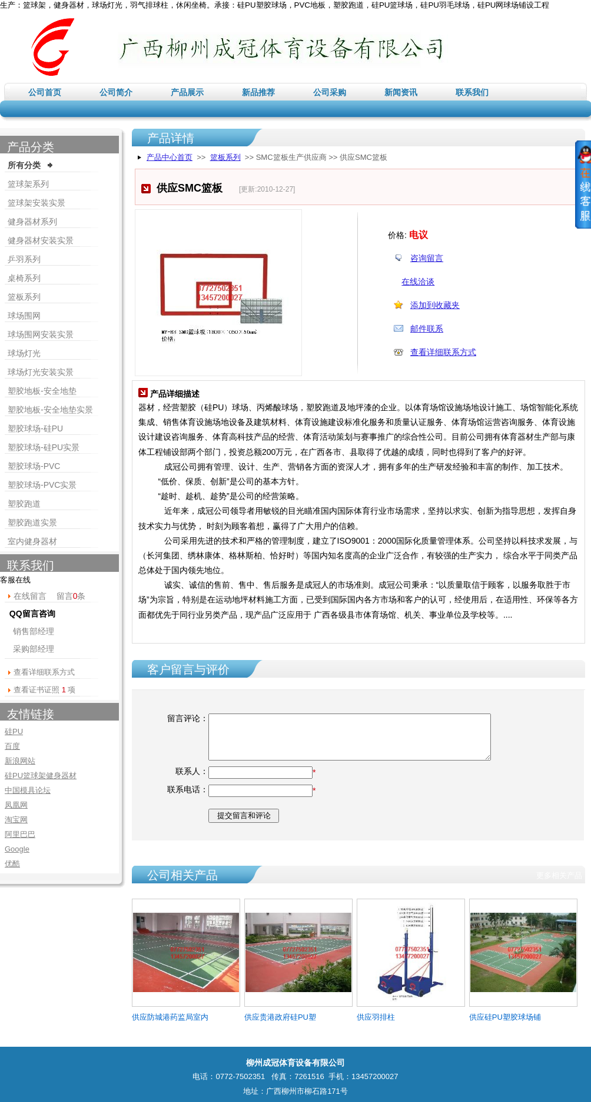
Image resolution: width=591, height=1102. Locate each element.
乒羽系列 (24, 259)
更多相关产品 (559, 875)
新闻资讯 (400, 92)
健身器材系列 (32, 221)
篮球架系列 (28, 184)
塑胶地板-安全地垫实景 (50, 409)
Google (17, 849)
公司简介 (115, 92)
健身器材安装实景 (41, 240)
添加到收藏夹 (435, 305)
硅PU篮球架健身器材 (41, 775)
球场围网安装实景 (41, 334)
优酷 (12, 863)
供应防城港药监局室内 (170, 1017)
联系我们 (472, 92)
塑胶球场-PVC (34, 466)
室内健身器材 (32, 541)
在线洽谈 (417, 281)
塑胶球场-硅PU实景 (43, 447)
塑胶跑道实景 (32, 522)
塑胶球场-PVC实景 (42, 485)
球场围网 (24, 315)
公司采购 (329, 92)
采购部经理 (33, 649)
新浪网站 (20, 760)
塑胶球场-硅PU (35, 428)
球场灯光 (24, 353)
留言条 (71, 596)
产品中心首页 (169, 157)
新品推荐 (258, 92)
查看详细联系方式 (443, 352)
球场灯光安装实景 (41, 372)
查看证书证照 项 (44, 689)
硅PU (14, 731)
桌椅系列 (24, 278)
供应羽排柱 (376, 1017)
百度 (12, 746)
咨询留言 (426, 258)
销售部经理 (33, 631)
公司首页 (44, 92)
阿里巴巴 (20, 834)
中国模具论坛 (28, 790)
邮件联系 (426, 328)
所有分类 (24, 165)
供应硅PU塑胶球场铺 (505, 1017)
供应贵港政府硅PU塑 (280, 1017)
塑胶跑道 (24, 503)
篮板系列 (225, 157)
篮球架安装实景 (36, 202)
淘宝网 (16, 819)
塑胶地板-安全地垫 (42, 391)
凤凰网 (16, 804)
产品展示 (187, 92)
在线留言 (30, 596)
